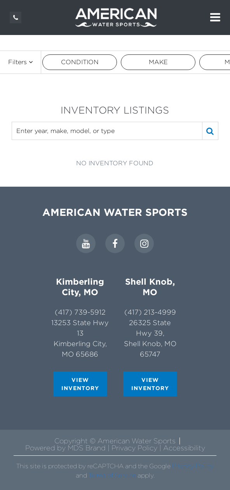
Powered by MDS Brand (66, 448)
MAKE (158, 62)
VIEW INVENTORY (80, 384)
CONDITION (80, 62)
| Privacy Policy (133, 448)
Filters (20, 62)
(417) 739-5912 (80, 312)
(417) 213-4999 (150, 312)
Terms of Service (112, 475)
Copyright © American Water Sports (115, 440)
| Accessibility (182, 448)
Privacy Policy (193, 466)
